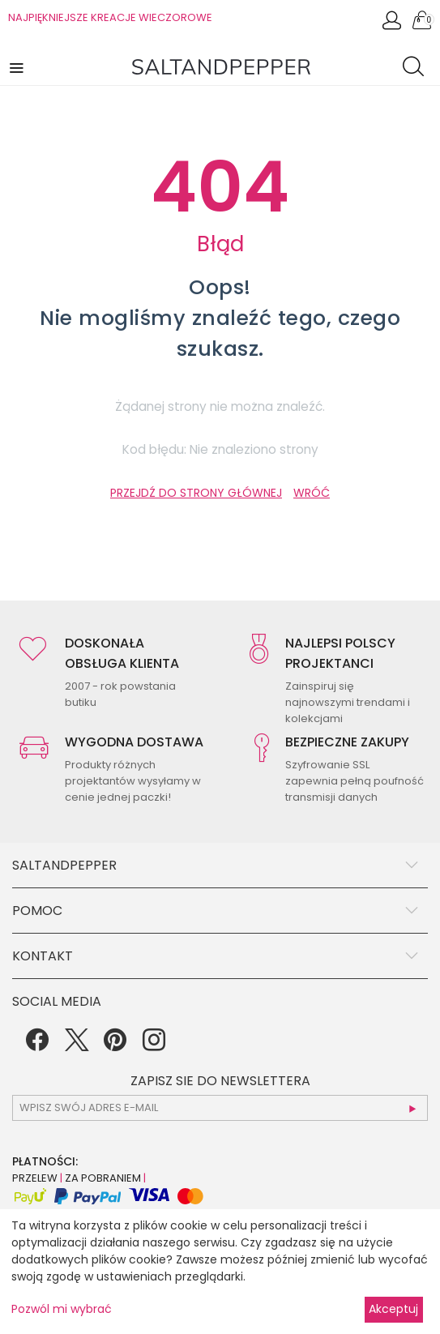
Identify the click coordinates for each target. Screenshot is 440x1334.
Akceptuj (393, 1309)
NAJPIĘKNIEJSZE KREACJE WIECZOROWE (110, 17)
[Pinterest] (115, 1045)
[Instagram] (154, 1045)
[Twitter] (76, 1045)
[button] (18, 67)
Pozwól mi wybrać (61, 1309)
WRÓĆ (311, 493)
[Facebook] (37, 1045)
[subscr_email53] (220, 1108)
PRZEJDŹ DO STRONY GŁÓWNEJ (196, 493)
